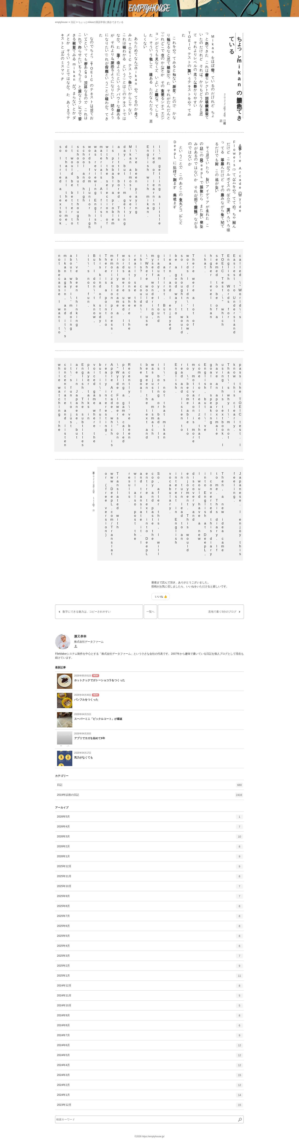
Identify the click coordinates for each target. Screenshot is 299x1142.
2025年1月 (150, 977)
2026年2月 (150, 847)
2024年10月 (150, 1007)
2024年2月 (150, 1086)
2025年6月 (150, 927)
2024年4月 (150, 1066)
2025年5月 (150, 937)
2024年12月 (150, 987)
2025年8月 (150, 907)
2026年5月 (150, 818)
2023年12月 (150, 1106)
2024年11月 (150, 997)
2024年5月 (150, 1056)
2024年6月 (150, 1046)
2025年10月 (150, 887)
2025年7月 (150, 917)
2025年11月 (150, 877)
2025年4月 (150, 947)
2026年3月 (150, 838)
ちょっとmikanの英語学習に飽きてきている (100, 22)
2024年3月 (150, 1076)
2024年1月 (150, 1096)
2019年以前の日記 (150, 796)
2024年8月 (150, 1026)
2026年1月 (150, 857)
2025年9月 (150, 897)
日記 (73, 22)
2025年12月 (150, 867)
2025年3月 (150, 957)
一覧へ (150, 611)
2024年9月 (150, 1016)
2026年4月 (150, 828)
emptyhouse (61, 22)
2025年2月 (150, 967)
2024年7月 (150, 1036)
